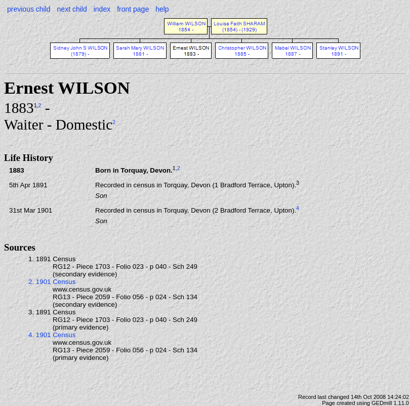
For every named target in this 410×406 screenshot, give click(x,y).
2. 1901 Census (51, 282)
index (102, 9)
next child (72, 9)
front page (133, 9)
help (162, 9)
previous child (29, 9)
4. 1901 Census (51, 335)
